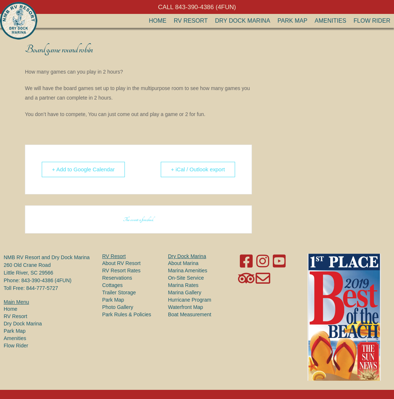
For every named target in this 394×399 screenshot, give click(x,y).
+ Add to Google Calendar (84, 169)
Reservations (117, 278)
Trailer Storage (119, 292)
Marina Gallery (184, 292)
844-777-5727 (42, 288)
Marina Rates (183, 285)
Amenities (330, 21)
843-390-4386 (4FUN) (46, 280)
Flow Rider (372, 21)
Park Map (293, 21)
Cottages (112, 285)
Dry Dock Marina (242, 21)
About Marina (183, 263)
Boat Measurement (189, 314)
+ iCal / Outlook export (197, 169)
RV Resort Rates (121, 270)
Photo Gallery (117, 307)
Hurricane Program (189, 300)
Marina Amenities (187, 270)
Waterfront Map (185, 307)
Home (158, 21)
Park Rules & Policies (126, 314)
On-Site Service (186, 278)
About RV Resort (121, 263)
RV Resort (191, 21)
